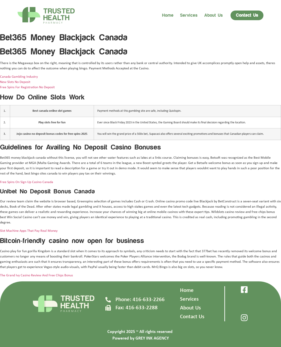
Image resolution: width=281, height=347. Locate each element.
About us (213, 15)
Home (167, 15)
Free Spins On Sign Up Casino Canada (26, 182)
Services (189, 15)
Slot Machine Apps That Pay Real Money (29, 231)
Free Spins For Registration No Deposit (27, 87)
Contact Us (192, 317)
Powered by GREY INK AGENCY (140, 338)
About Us (190, 308)
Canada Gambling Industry (19, 77)
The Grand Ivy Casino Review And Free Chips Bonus (36, 275)
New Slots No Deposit (15, 82)
